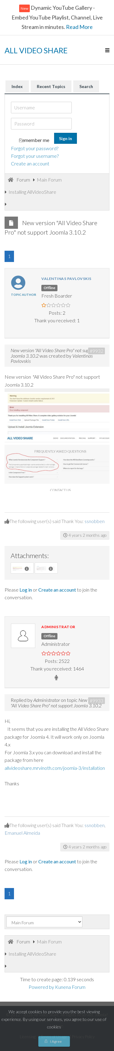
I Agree (56, 1041)
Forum (23, 179)
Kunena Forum (70, 987)
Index (17, 86)
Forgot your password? (34, 148)
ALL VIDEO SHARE (36, 50)
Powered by (41, 987)
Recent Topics (51, 86)
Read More (79, 26)
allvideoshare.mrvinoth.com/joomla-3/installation (55, 768)
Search (86, 86)
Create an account (30, 163)
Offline (49, 287)
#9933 (96, 700)
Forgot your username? (35, 156)
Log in (25, 590)
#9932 (96, 351)
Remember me (34, 140)
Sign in (65, 138)
